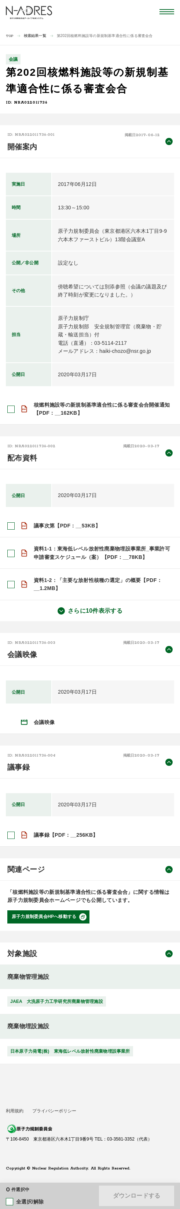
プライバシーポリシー (54, 1110)
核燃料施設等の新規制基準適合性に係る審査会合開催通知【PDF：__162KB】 (102, 409)
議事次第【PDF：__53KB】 (67, 526)
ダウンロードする (136, 1196)
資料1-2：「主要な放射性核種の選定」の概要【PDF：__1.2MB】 (98, 584)
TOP (10, 36)
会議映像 (44, 722)
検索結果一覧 (35, 36)
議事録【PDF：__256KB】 (66, 835)
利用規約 (14, 1110)
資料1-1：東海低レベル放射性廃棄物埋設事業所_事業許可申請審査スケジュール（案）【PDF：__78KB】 (102, 553)
